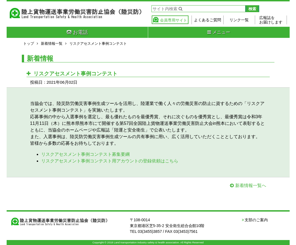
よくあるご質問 (207, 20)
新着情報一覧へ (250, 185)
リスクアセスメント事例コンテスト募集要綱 (85, 154)
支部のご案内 (256, 220)
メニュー (218, 32)
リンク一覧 (239, 20)
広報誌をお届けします (270, 19)
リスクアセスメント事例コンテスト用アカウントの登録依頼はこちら (109, 161)
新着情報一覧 (51, 43)
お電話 (77, 32)
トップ (28, 43)
